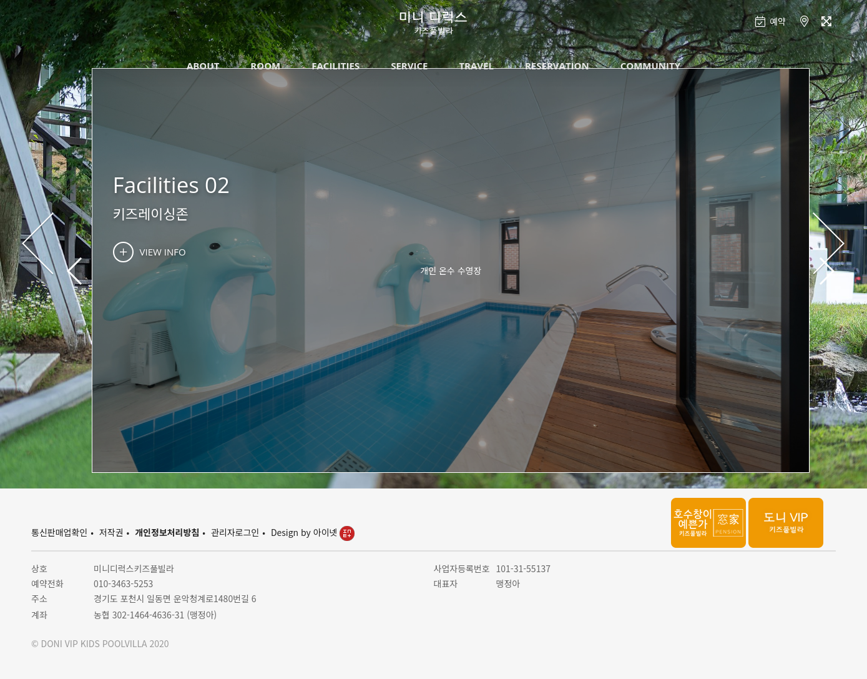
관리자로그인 (235, 532)
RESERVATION (557, 65)
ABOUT (203, 65)
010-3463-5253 (123, 583)
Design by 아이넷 (313, 532)
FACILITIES (335, 65)
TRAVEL (476, 65)
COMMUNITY (650, 65)
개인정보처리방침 (167, 532)
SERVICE (409, 65)
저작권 (111, 532)
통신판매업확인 (59, 532)
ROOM (265, 65)
